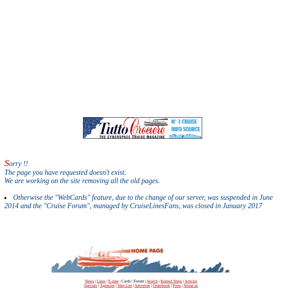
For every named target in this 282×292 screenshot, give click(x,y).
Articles (191, 281)
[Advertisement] (142, 60)
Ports (177, 285)
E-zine (113, 281)
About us (190, 285)
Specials (90, 285)
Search (152, 281)
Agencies (107, 285)
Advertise (142, 285)
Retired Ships (171, 281)
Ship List (125, 285)
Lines (101, 281)
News (89, 281)
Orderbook (161, 285)
